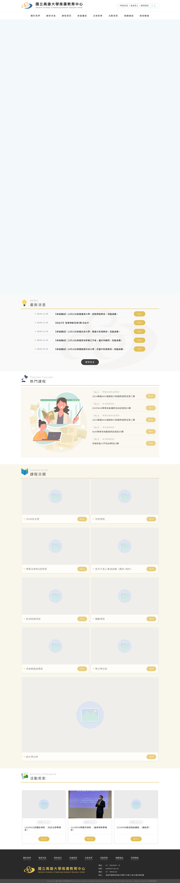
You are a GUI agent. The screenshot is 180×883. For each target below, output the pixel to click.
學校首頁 (123, 6)
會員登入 (133, 6)
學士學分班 (101, 660)
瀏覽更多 (90, 362)
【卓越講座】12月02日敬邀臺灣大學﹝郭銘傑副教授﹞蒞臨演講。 (86, 314)
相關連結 (129, 16)
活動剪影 (113, 16)
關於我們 (35, 16)
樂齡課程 (100, 610)
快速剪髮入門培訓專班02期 (105, 441)
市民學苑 (100, 510)
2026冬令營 (32, 510)
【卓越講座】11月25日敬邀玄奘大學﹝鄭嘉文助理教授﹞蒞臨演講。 (87, 331)
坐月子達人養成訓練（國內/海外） (114, 560)
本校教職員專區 (34, 660)
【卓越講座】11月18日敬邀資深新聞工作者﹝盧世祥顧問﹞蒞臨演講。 (88, 340)
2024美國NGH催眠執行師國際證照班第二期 (113, 394)
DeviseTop (145, 881)
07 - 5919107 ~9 (113, 865)
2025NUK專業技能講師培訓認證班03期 (111, 406)
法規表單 (98, 16)
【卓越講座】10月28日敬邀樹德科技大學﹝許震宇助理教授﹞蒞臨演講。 (89, 349)
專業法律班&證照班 (36, 560)
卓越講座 (82, 16)
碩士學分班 (32, 748)
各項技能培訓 (33, 610)
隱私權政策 (153, 881)
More (139, 314)
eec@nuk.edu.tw (112, 869)
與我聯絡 (144, 16)
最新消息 (51, 16)
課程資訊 (66, 16)
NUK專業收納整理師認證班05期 (108, 429)
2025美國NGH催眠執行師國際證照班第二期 (113, 417)
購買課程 (144, 6)
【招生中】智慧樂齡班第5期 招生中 (71, 322)
